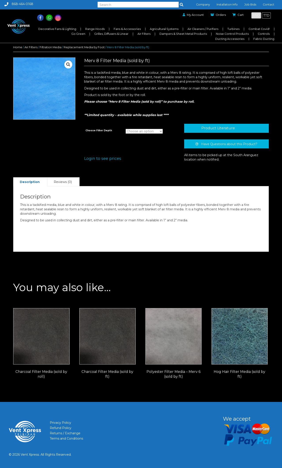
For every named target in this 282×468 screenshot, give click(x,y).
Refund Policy (60, 428)
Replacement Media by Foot (84, 47)
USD (256, 15)
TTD (266, 15)
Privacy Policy (60, 423)
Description (30, 182)
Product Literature (218, 128)
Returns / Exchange (65, 433)
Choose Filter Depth (98, 130)
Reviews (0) (63, 182)
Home (17, 47)
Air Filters (30, 47)
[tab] (226, 128)
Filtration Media (50, 47)
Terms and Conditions (66, 438)
